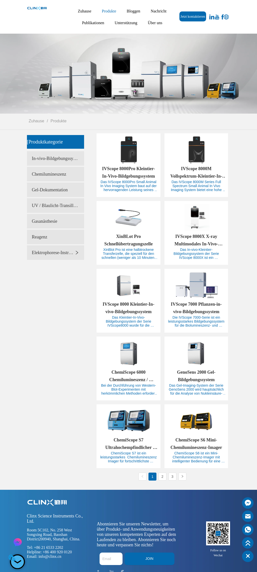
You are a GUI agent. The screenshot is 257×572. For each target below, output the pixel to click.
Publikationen (93, 23)
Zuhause (84, 11)
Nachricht (158, 11)
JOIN (149, 559)
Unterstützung (126, 23)
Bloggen (133, 11)
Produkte (109, 11)
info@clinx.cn (49, 556)
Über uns (155, 23)
